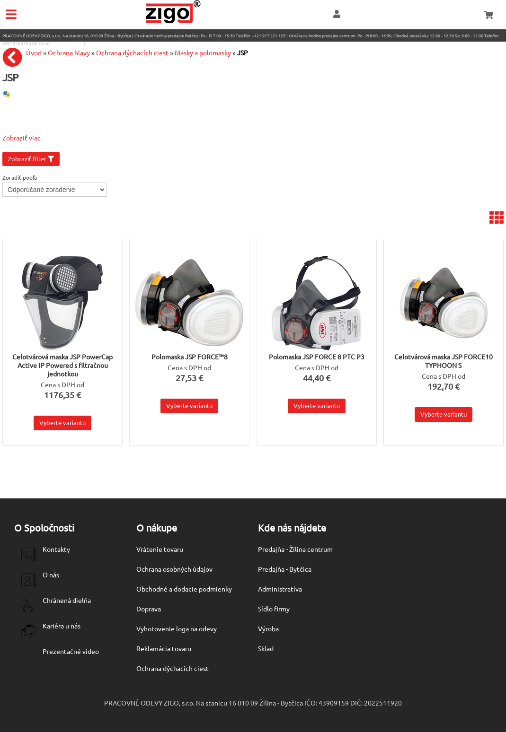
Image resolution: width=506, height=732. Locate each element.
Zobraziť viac (21, 137)
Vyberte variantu (62, 422)
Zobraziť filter (31, 159)
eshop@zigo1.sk (67, 43)
